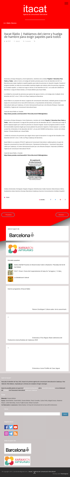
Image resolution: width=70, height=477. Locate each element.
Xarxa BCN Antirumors (48, 388)
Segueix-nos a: (8, 421)
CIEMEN (5, 390)
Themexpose (64, 474)
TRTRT (9, 41)
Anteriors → (62, 214)
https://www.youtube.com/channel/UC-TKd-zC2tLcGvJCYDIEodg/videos (25, 113)
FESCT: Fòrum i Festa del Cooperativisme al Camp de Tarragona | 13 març (37, 271)
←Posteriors (8, 214)
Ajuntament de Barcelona (31, 388)
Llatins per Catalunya (31, 390)
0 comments (28, 41)
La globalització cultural (21, 277)
